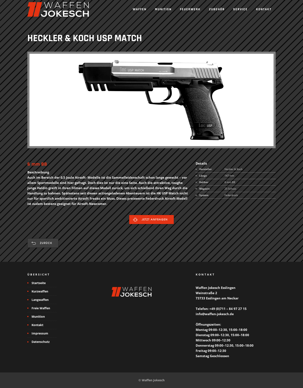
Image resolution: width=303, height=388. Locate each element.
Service (240, 9)
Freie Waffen (41, 308)
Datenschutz (41, 342)
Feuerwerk (190, 9)
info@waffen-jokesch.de (215, 314)
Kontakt (263, 9)
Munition (163, 9)
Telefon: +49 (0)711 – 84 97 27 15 (221, 309)
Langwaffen (40, 300)
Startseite (39, 283)
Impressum (40, 333)
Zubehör (217, 9)
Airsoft (83, 198)
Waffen (139, 9)
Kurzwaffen (40, 291)
